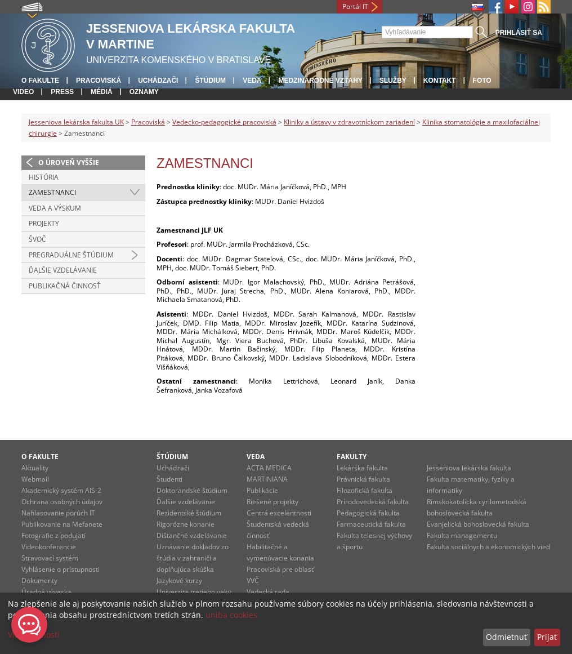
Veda (252, 80)
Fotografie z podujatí (53, 535)
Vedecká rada (268, 592)
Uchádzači (158, 80)
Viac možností (34, 634)
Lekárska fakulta (362, 468)
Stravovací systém (49, 558)
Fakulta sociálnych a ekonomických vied (488, 546)
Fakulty (352, 456)
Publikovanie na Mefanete (61, 524)
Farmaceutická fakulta (371, 524)
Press (62, 92)
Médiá (102, 92)
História (44, 177)
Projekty (44, 223)
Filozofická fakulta (364, 490)
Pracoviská (98, 80)
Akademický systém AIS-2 (61, 490)
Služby (392, 80)
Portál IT (355, 6)
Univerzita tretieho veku (194, 592)
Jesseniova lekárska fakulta (469, 468)
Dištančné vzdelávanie (192, 535)
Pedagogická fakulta (368, 513)
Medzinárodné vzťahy (320, 80)
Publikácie (262, 490)
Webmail (35, 479)
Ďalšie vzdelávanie (63, 270)
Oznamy (144, 92)
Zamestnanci (52, 192)
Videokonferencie (48, 546)
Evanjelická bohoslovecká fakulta (478, 524)
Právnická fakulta (363, 479)
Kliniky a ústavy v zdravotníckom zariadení (349, 122)
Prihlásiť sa (518, 33)
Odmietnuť (506, 636)
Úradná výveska (46, 592)
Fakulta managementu (462, 535)
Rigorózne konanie (185, 524)
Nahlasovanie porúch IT (58, 513)
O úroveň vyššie (68, 162)
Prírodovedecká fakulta (373, 501)
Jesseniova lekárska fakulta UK (76, 122)
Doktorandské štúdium (192, 490)
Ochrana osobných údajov (61, 501)
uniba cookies (231, 614)
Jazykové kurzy (179, 580)
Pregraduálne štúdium (71, 255)
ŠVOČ (37, 239)
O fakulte (40, 80)
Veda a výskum (55, 208)
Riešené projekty (272, 501)
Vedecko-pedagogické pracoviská (224, 122)
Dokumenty (39, 580)
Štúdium (210, 80)
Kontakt (439, 80)
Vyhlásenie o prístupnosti (60, 569)
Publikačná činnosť (65, 286)
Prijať (547, 636)
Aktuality (34, 468)
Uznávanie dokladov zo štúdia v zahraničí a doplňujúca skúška (193, 558)
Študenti (169, 479)
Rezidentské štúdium (189, 513)
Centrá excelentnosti (279, 513)
